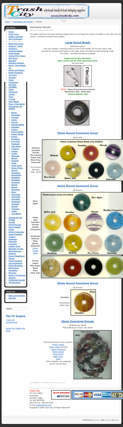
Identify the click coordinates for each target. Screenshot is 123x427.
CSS (117, 420)
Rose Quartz (58, 354)
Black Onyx (58, 356)
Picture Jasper (58, 345)
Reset (8, 331)
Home (7, 22)
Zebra (58, 359)
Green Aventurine (58, 349)
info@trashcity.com (43, 405)
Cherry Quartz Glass (35, 250)
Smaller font (20, 328)
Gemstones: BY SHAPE (23, 22)
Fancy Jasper (54, 347)
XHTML (108, 420)
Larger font (10, 328)
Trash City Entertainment (11, 321)
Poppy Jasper (58, 352)
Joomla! (96, 420)
